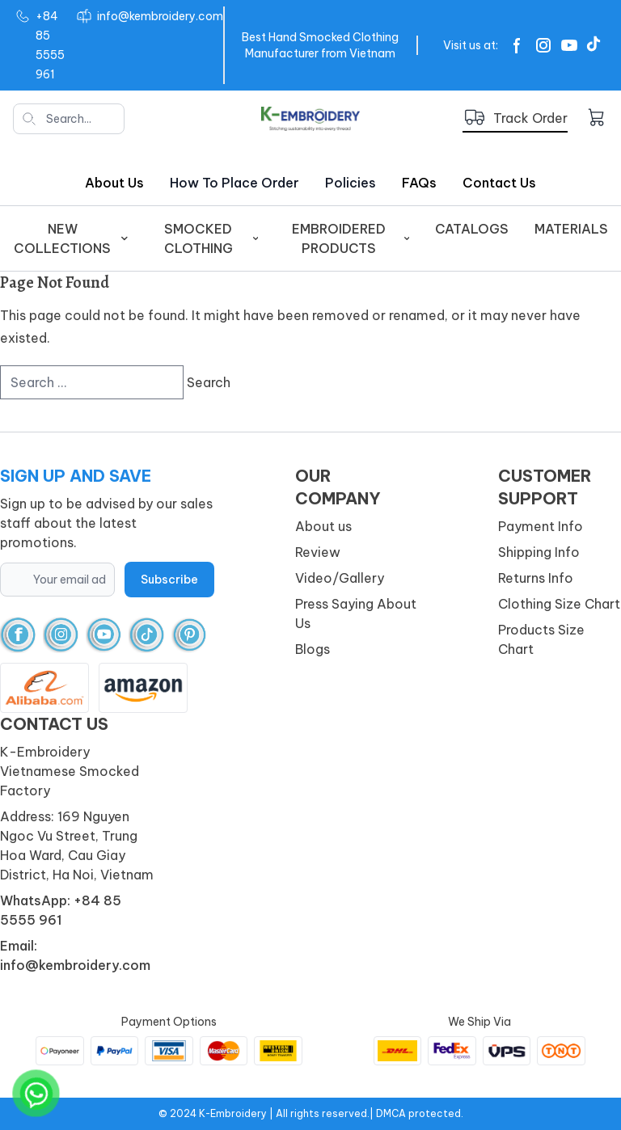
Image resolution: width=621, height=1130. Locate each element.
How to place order (234, 183)
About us (114, 183)
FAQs (419, 183)
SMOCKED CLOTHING (211, 238)
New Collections (71, 238)
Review (317, 552)
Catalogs (472, 229)
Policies (350, 183)
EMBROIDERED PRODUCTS (350, 238)
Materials (571, 229)
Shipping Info (539, 552)
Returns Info (535, 578)
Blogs (312, 649)
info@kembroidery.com (160, 16)
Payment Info (540, 526)
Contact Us (499, 183)
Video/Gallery (339, 578)
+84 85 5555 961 (50, 45)
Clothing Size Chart (559, 604)
